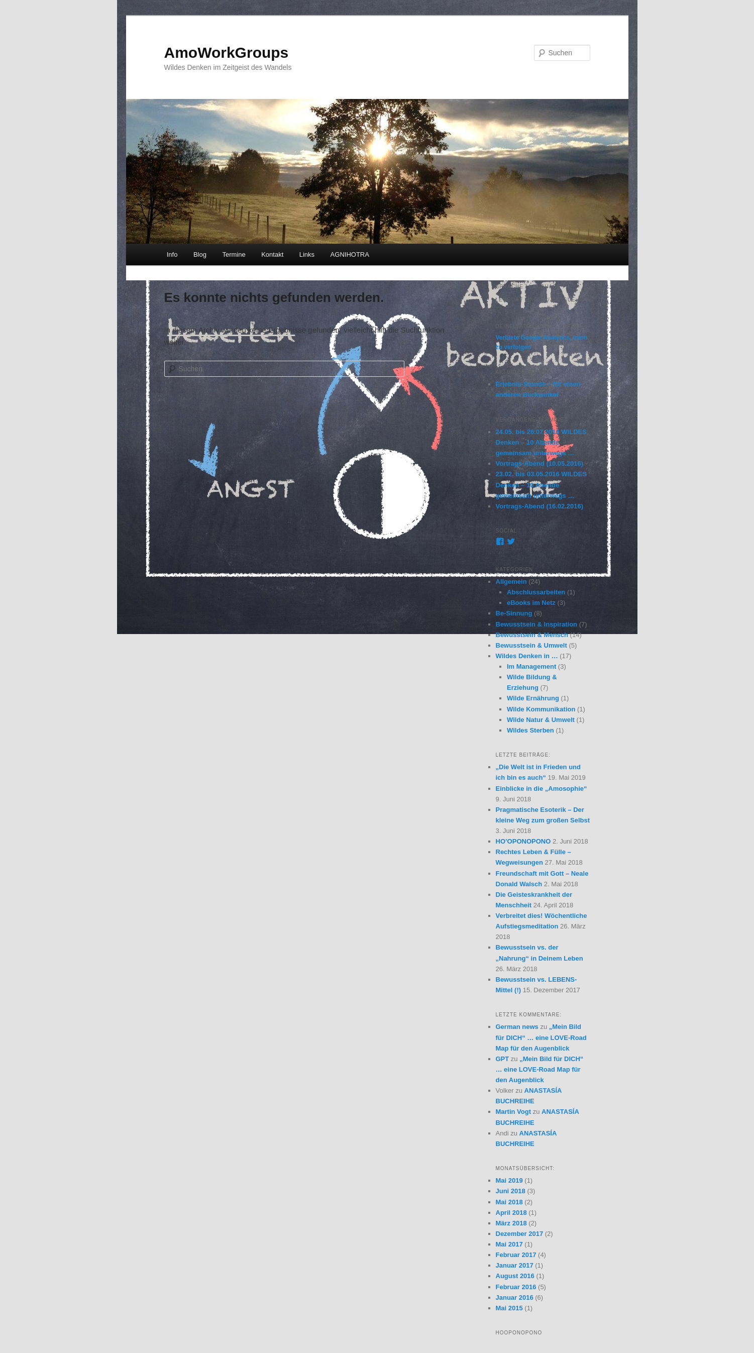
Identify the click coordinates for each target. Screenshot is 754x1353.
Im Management (531, 666)
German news (517, 1026)
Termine (233, 254)
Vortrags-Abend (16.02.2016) (540, 506)
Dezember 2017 (520, 1233)
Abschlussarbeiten (536, 592)
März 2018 (511, 1223)
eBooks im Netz (531, 602)
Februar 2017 (516, 1255)
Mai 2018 (509, 1202)
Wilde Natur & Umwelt (541, 719)
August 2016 (515, 1276)
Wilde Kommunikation (541, 709)
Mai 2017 (509, 1244)
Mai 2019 (509, 1180)
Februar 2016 (516, 1287)
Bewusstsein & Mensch (532, 635)
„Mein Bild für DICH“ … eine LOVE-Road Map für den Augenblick (541, 1037)
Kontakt (272, 254)
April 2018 (511, 1212)
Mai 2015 (509, 1308)
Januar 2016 (514, 1297)
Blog (199, 254)
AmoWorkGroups (226, 52)
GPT (502, 1059)
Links (306, 254)
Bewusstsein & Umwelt (531, 645)
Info (172, 254)
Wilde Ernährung (533, 698)
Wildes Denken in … (527, 656)
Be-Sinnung (514, 613)
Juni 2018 (510, 1191)
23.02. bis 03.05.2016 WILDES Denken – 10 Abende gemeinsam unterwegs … (541, 484)
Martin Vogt (513, 1111)
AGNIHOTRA (350, 254)
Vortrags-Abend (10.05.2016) (540, 463)
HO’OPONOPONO (523, 841)
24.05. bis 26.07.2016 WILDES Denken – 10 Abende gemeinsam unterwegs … (541, 442)
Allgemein (511, 581)
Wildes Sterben (530, 730)
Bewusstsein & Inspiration (537, 624)
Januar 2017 (514, 1265)
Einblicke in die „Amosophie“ (541, 788)
